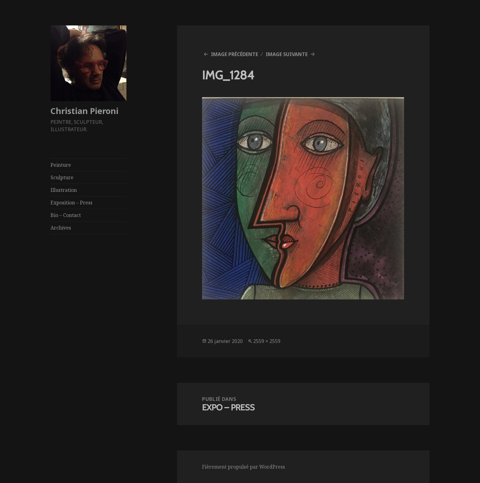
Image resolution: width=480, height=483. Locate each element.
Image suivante (287, 54)
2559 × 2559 (266, 341)
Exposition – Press (71, 202)
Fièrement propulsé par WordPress (243, 466)
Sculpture (62, 177)
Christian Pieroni (84, 110)
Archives (61, 227)
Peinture (61, 165)
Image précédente (234, 54)
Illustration (64, 190)
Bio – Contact (66, 215)
